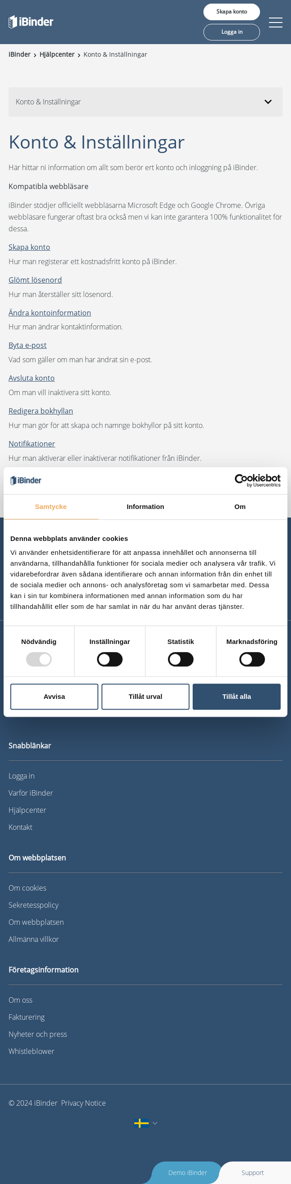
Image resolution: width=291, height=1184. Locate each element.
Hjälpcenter (27, 810)
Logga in (231, 32)
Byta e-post (28, 345)
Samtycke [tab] (51, 506)
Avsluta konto (32, 378)
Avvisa (54, 696)
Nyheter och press (38, 1034)
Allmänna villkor (34, 939)
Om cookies (27, 888)
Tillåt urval (146, 696)
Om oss (20, 1000)
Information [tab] (145, 506)
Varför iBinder (31, 793)
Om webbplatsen (36, 922)
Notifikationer (32, 444)
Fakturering (26, 1017)
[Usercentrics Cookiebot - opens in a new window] (241, 480)
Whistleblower (31, 1051)
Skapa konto (231, 11)
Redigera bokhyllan (41, 411)
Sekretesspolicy (33, 905)
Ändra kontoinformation (50, 313)
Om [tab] (240, 506)
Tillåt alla (236, 696)
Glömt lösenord (35, 280)
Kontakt (20, 827)
